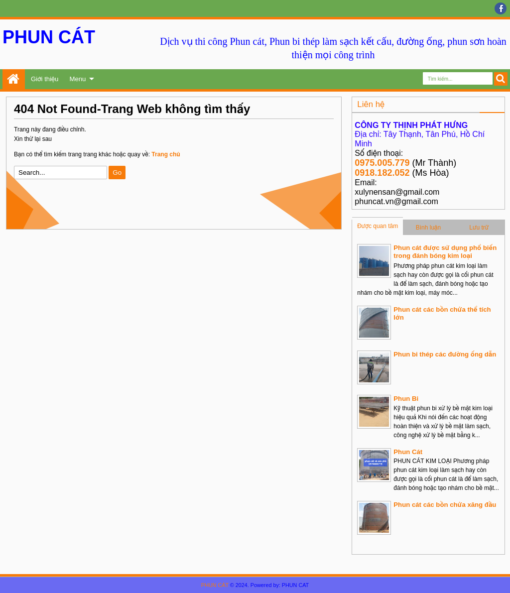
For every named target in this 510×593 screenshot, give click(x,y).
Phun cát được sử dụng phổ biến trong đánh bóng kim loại (445, 251)
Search (501, 79)
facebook (501, 8)
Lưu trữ (479, 227)
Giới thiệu (44, 79)
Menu (77, 79)
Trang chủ (13, 79)
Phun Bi (405, 398)
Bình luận (428, 227)
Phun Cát (407, 452)
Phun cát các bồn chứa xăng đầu (444, 504)
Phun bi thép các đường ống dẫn (444, 354)
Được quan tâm (377, 226)
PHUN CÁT (48, 37)
